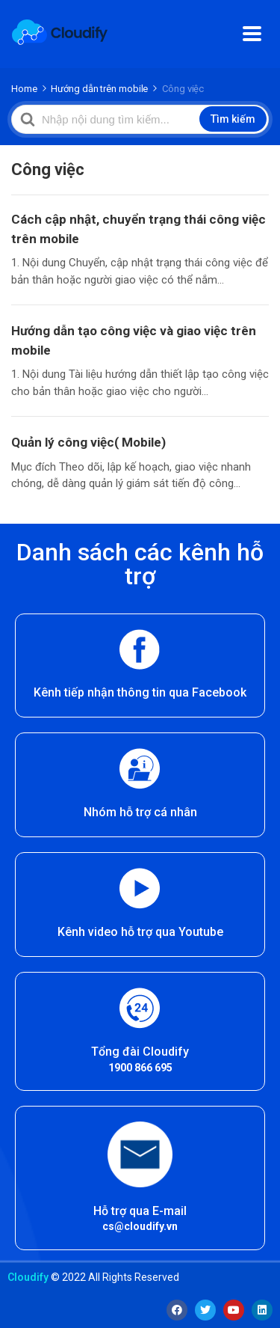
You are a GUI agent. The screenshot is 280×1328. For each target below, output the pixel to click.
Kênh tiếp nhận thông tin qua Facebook (140, 692)
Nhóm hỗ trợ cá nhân (140, 812)
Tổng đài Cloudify (140, 1051)
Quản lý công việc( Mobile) (88, 442)
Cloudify (28, 1277)
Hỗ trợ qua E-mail (140, 1211)
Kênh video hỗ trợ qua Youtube (140, 932)
